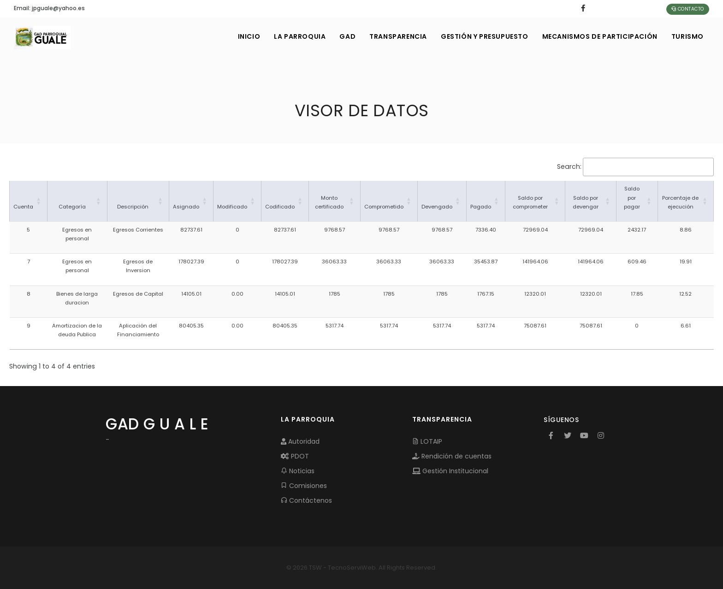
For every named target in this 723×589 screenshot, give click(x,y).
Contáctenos (306, 500)
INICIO (249, 36)
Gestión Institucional (450, 471)
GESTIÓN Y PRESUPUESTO (484, 36)
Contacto (687, 9)
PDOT (295, 456)
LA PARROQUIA (300, 36)
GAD (347, 36)
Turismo (687, 36)
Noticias (297, 471)
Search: (569, 166)
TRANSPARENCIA (398, 36)
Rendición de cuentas (452, 456)
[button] (38, 201)
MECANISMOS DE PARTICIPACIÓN (600, 36)
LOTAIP (427, 441)
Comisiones (304, 485)
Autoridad (300, 441)
